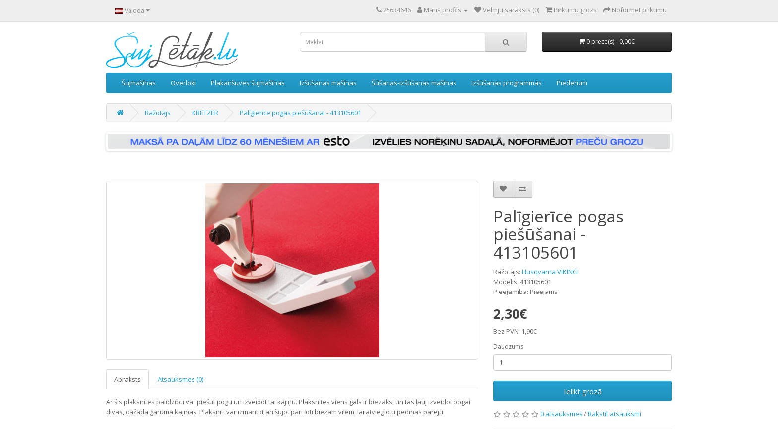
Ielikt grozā (583, 391)
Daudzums (508, 346)
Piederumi (572, 82)
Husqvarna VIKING (550, 271)
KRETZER (205, 112)
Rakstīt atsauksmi (614, 413)
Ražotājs (158, 112)
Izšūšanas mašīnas (328, 82)
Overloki (183, 82)
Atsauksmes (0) (180, 379)
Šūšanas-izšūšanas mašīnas (414, 82)
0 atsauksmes (561, 413)
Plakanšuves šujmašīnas (248, 82)
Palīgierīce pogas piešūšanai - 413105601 (300, 112)
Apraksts (127, 379)
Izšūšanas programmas (506, 82)
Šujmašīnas (139, 82)
